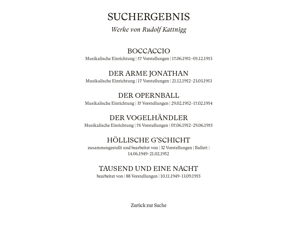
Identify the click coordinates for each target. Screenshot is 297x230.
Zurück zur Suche (149, 205)
